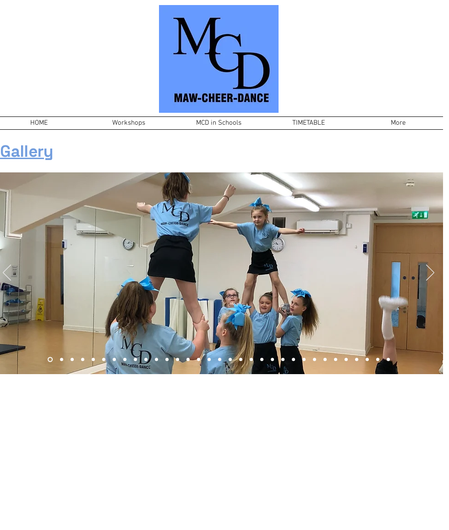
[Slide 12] (146, 359)
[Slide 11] (156, 359)
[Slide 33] (388, 359)
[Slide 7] (50, 359)
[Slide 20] (251, 359)
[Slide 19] (240, 359)
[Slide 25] (304, 359)
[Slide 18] (230, 359)
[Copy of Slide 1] (103, 359)
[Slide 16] (198, 359)
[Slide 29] (346, 359)
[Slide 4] (124, 359)
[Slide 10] (114, 359)
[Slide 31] (367, 359)
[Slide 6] (82, 359)
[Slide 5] (135, 359)
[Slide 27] (325, 359)
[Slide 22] (272, 359)
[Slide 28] (335, 359)
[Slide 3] (61, 359)
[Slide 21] (261, 359)
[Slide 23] (283, 359)
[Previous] (7, 273)
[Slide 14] (177, 359)
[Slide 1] (72, 359)
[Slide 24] (293, 359)
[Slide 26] (314, 359)
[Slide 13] (167, 359)
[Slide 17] (219, 359)
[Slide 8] (209, 359)
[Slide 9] (93, 359)
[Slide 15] (188, 359)
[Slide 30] (356, 359)
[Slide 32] (377, 359)
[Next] (430, 273)
